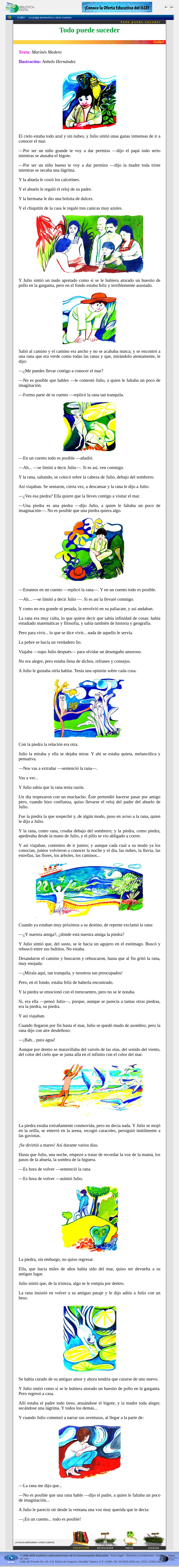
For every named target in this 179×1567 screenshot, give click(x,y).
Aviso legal (116, 1555)
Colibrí (21, 17)
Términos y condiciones (139, 1555)
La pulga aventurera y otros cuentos (50, 17)
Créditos (161, 1555)
